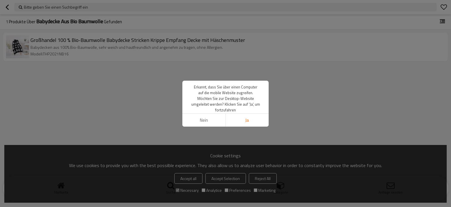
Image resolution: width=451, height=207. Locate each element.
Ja (247, 120)
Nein (204, 120)
